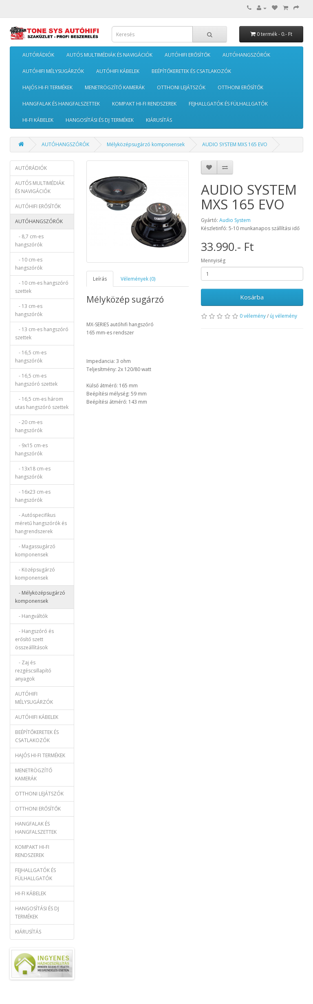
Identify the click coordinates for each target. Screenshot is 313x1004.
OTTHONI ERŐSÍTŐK (240, 87)
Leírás (100, 278)
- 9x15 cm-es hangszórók (31, 449)
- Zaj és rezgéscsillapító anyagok (33, 670)
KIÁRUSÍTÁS (159, 119)
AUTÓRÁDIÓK (38, 54)
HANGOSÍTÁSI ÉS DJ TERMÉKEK (100, 119)
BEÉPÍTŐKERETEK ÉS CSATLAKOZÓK (191, 71)
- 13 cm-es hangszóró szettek (41, 333)
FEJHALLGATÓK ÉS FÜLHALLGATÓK (228, 103)
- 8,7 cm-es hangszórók (29, 240)
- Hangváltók (31, 616)
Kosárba (252, 297)
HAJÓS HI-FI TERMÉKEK (47, 87)
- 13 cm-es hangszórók (28, 310)
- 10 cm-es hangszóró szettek (41, 286)
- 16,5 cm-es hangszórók (30, 356)
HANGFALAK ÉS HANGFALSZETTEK (61, 103)
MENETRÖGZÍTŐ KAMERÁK (115, 87)
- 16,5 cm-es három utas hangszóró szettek (41, 403)
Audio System (235, 220)
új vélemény (283, 315)
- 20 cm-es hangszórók (28, 426)
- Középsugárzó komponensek (35, 573)
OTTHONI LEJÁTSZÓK (181, 87)
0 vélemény (253, 315)
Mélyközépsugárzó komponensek (146, 144)
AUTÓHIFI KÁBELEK (117, 71)
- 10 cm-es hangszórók (28, 263)
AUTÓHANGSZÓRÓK (246, 54)
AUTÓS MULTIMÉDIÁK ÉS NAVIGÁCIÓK (109, 54)
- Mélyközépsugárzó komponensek (40, 596)
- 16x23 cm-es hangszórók (33, 495)
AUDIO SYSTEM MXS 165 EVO (234, 144)
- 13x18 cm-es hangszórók (33, 472)
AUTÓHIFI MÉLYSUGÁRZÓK (53, 71)
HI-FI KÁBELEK (37, 119)
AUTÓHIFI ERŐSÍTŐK (187, 54)
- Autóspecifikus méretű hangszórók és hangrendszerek (41, 523)
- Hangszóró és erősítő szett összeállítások (34, 639)
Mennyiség (213, 260)
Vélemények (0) (138, 278)
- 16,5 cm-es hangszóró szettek (36, 379)
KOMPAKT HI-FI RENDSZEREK (144, 103)
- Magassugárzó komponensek (35, 550)
